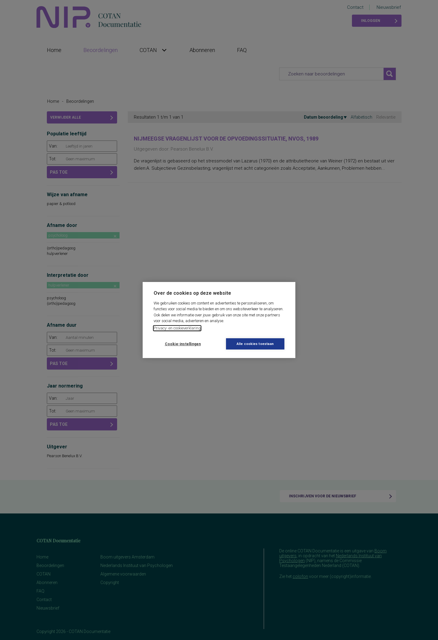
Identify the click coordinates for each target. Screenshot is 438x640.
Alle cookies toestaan (255, 344)
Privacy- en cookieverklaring (177, 328)
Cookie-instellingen (183, 344)
